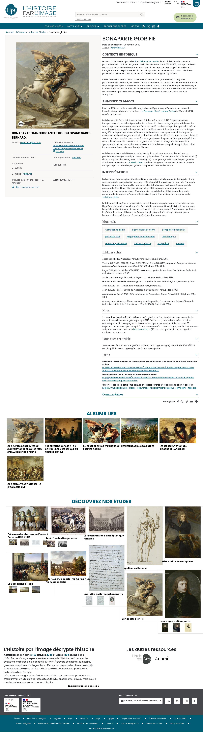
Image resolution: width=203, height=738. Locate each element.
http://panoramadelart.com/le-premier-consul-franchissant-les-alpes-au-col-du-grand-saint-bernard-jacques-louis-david (148, 379)
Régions (57, 724)
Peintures (27, 173)
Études (17, 724)
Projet (98, 724)
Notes (106, 311)
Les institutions (180, 724)
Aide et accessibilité (157, 724)
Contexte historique (119, 54)
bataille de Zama (141, 329)
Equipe (111, 724)
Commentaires (112, 394)
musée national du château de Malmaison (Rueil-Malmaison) (68, 147)
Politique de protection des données (54, 729)
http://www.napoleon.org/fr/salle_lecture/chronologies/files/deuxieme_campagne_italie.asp (149, 387)
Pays (70, 724)
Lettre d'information (126, 2)
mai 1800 (76, 157)
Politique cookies (177, 729)
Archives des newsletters (87, 729)
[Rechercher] (106, 14)
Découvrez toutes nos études (31, 32)
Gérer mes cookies (154, 729)
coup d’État (163, 243)
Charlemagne (169, 236)
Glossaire (84, 724)
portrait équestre (142, 243)
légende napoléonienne (143, 229)
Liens (106, 355)
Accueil (9, 32)
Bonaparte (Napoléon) (173, 229)
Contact (109, 729)
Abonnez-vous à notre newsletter (141, 707)
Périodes (92, 26)
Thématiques (53, 26)
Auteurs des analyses (36, 724)
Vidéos (135, 26)
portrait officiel (112, 236)
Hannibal (180, 243)
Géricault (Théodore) (116, 243)
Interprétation (115, 172)
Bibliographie (111, 252)
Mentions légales (23, 729)
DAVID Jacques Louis (30, 142)
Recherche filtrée (115, 26)
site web (60, 151)
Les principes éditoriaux (131, 724)
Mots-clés (74, 26)
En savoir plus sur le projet (82, 691)
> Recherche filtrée (83, 19)
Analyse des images (118, 101)
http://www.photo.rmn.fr (27, 187)
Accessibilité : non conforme (101, 734)
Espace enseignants (151, 2)
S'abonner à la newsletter (185, 16)
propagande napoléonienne (141, 236)
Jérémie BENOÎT (118, 47)
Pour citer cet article (116, 339)
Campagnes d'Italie (115, 229)
